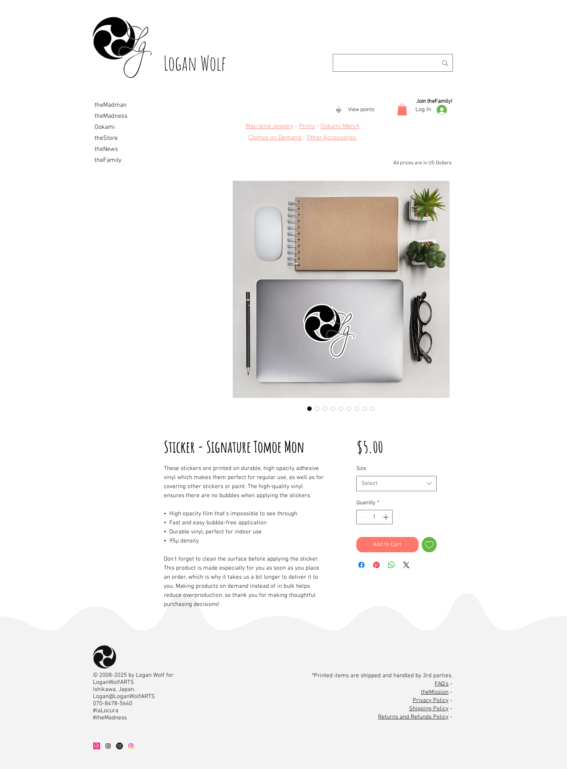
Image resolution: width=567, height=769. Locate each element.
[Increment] (386, 517)
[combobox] (396, 483)
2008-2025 (113, 675)
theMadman (110, 105)
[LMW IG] (119, 746)
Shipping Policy (428, 708)
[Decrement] (362, 517)
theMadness (111, 116)
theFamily (107, 160)
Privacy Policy (430, 700)
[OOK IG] (131, 746)
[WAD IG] (96, 746)
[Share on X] (406, 565)
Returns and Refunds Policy (413, 717)
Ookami (104, 127)
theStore (106, 138)
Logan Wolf (194, 62)
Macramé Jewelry (269, 126)
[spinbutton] (374, 517)
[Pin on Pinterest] (376, 565)
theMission (434, 692)
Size (361, 468)
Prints (307, 126)
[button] (402, 109)
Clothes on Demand (275, 138)
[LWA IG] (108, 746)
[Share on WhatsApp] (391, 565)
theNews (106, 149)
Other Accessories (331, 138)
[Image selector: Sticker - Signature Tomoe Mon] (309, 408)
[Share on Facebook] (361, 565)
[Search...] (389, 62)
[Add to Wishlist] (429, 544)
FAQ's (441, 683)
